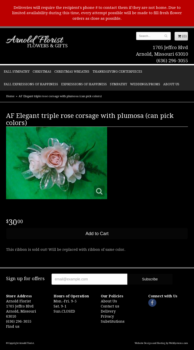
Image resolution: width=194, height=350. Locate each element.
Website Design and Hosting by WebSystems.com (161, 343)
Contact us (110, 306)
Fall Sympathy (17, 71)
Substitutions (113, 321)
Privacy (107, 316)
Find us (12, 326)
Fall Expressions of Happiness (31, 84)
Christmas (42, 71)
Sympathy (118, 84)
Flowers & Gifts (47, 45)
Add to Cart (96, 233)
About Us (171, 84)
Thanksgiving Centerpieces (117, 71)
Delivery (108, 311)
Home (10, 96)
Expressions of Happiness (84, 84)
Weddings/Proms (145, 84)
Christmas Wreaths (71, 71)
